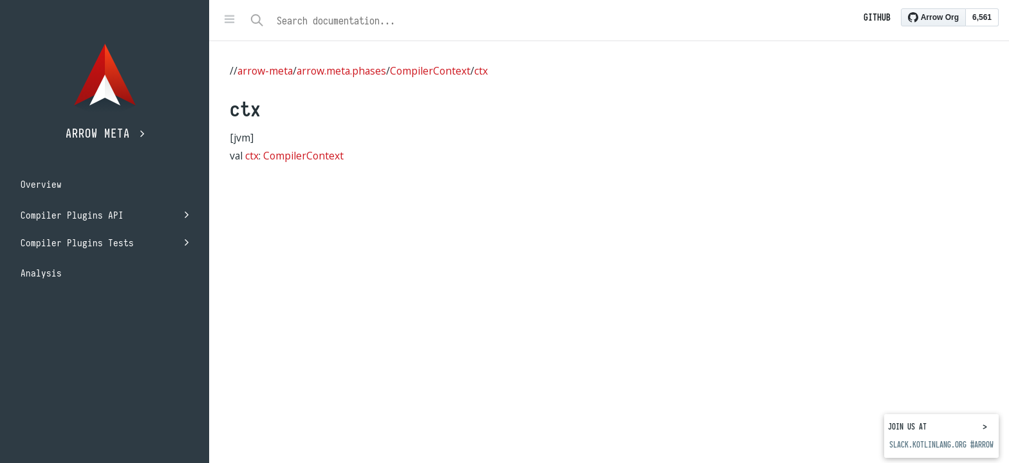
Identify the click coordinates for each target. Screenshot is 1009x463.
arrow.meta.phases (341, 71)
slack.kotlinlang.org (928, 444)
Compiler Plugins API (105, 215)
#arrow (982, 444)
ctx (481, 71)
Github (877, 17)
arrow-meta (265, 71)
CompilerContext (430, 71)
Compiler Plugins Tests (105, 243)
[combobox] (570, 20)
